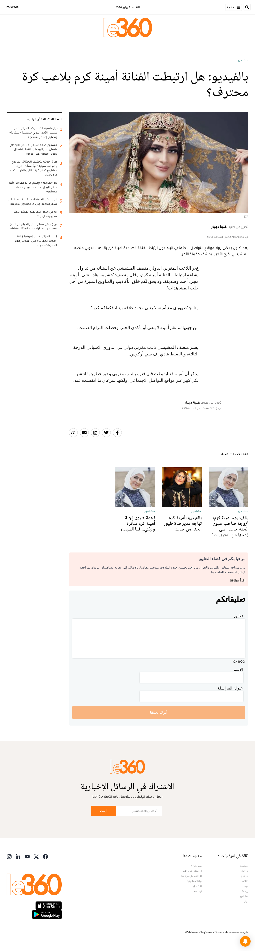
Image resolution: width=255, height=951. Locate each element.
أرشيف (198, 891)
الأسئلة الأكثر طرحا (192, 870)
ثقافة (245, 881)
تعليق (238, 615)
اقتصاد (244, 870)
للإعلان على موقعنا (191, 876)
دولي (246, 901)
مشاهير (243, 60)
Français (11, 7)
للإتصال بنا (196, 886)
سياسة (244, 865)
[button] (245, 941)
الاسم (238, 669)
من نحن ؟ (196, 865)
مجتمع (244, 876)
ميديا (245, 886)
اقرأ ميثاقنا (237, 580)
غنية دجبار (219, 227)
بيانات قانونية (194, 881)
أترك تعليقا (158, 712)
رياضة (245, 891)
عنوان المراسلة (230, 688)
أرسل (103, 810)
